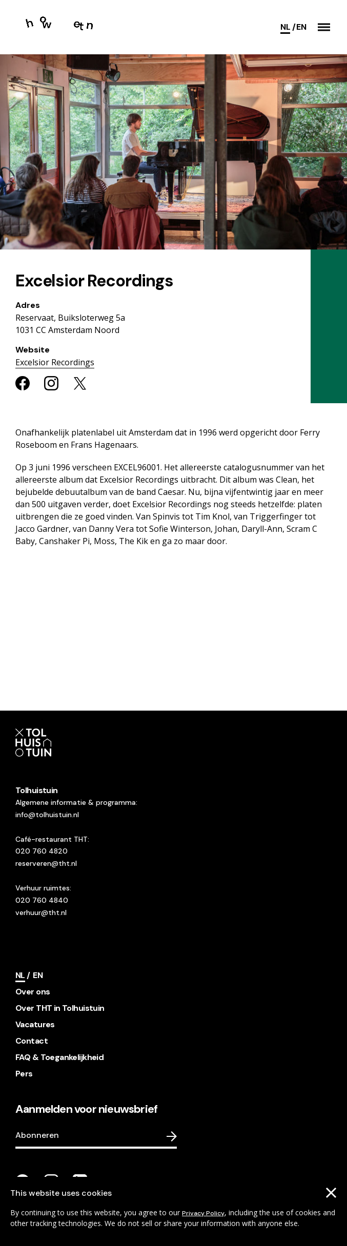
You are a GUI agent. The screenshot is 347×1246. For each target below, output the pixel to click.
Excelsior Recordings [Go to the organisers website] (54, 362)
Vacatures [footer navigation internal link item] (35, 1024)
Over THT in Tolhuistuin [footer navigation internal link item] (60, 1008)
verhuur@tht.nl (41, 912)
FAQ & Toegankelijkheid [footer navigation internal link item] (59, 1057)
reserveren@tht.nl (46, 863)
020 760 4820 (41, 851)
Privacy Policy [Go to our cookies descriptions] (203, 1213)
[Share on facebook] (22, 383)
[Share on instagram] (51, 383)
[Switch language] (301, 27)
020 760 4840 (41, 900)
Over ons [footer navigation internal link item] (32, 991)
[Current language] (287, 27)
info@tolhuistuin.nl (47, 814)
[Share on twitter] (80, 383)
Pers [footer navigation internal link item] (24, 1073)
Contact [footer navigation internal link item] (31, 1040)
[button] (324, 27)
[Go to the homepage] (60, 27)
